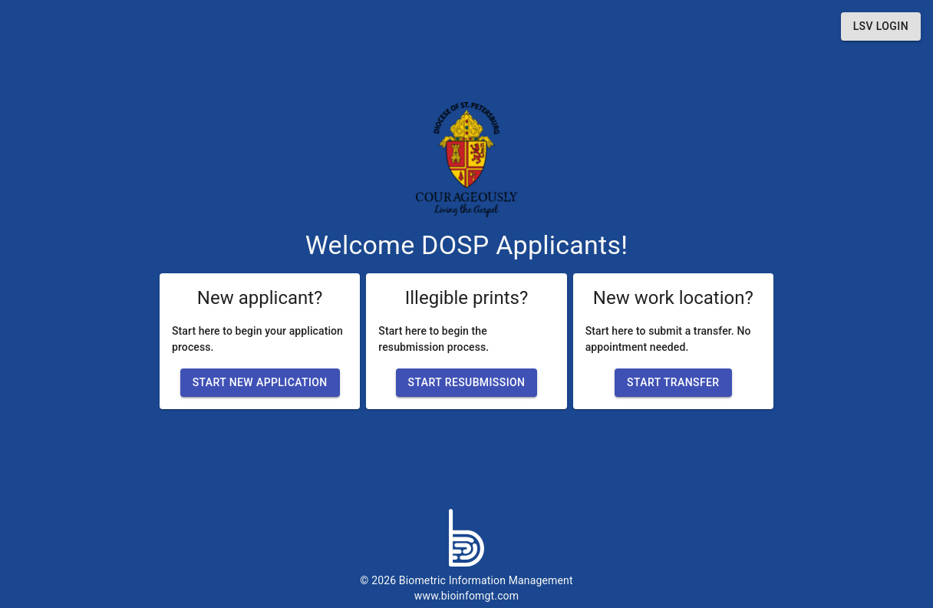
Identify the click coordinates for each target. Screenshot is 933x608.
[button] (881, 26)
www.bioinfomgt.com (466, 596)
